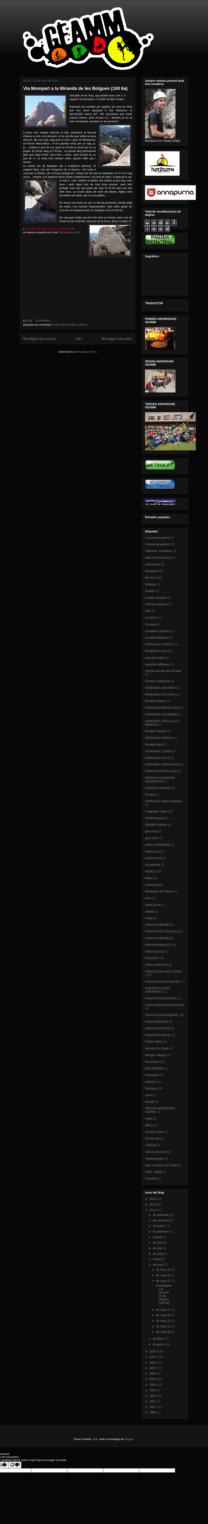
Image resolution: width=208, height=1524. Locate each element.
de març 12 (163, 1320)
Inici (78, 338)
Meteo (149, 878)
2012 (153, 1204)
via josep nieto (154, 1132)
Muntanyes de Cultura (159, 891)
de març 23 (163, 1269)
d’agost (158, 1237)
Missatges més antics (117, 338)
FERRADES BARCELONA (162, 707)
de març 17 (163, 1309)
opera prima (152, 904)
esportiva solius (155, 657)
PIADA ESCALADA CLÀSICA (70, 324)
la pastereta (152, 864)
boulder (150, 591)
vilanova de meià (155, 1151)
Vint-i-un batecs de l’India (161, 1165)
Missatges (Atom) (86, 351)
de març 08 (163, 1331)
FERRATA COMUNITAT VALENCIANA (160, 779)
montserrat (152, 884)
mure (148, 898)
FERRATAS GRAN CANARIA (163, 801)
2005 (153, 1379)
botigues (150, 584)
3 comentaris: (43, 320)
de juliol (158, 1242)
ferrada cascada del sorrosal (163, 671)
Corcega (150, 624)
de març (158, 1264)
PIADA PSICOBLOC (158, 1035)
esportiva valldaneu (157, 664)
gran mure (151, 838)
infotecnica (152, 851)
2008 (153, 1362)
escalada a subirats (157, 631)
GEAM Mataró (154, 818)
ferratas (150, 794)
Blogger (129, 1439)
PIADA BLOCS (154, 951)
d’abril (157, 1259)
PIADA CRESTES (156, 964)
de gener (159, 1344)
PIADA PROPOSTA (157, 1028)
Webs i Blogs (153, 1171)
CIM (147, 611)
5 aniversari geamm (157, 544)
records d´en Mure (156, 1048)
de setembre (161, 1231)
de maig (158, 1253)
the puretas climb (69, 232)
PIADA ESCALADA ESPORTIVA (157, 990)
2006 (153, 1373)
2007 (153, 1368)
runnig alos (152, 1075)
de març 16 (163, 1315)
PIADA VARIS (153, 1041)
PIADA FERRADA (156, 1021)
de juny (158, 1248)
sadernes (151, 1081)
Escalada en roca (156, 651)
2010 (153, 1351)
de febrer (159, 1338)
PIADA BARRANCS (157, 944)
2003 (153, 1390)
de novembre (161, 1220)
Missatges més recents (39, 338)
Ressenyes (152, 1061)
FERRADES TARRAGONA (162, 764)
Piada (148, 918)
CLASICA (151, 617)
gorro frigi (151, 831)
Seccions (151, 1088)
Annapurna (152, 571)
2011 (153, 1210)
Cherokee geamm (156, 604)
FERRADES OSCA (157, 758)
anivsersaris (152, 564)
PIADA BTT (152, 958)
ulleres (149, 1125)
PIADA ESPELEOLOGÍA (160, 998)
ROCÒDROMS (154, 1068)
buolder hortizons (156, 597)
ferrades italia (153, 744)
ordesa (149, 911)
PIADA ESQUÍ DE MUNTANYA (164, 1005)
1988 (153, 1412)
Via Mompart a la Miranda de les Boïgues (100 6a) (75, 88)
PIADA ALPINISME (157, 924)
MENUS (150, 871)
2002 (153, 1395)
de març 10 (163, 1326)
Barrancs (150, 577)
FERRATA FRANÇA (157, 788)
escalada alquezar (156, 637)
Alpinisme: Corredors (158, 551)
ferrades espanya (156, 731)
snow (148, 1095)
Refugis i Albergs (155, 1055)
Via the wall (152, 1138)
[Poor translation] (14, 1465)
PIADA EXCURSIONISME (161, 1015)
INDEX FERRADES (157, 844)
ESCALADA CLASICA (159, 644)
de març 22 (163, 1275)
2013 (153, 1198)
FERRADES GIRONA (158, 737)
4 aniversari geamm (157, 537)
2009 (153, 1356)
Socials (149, 1101)
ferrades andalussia (157, 681)
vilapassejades (154, 1158)
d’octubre (159, 1225)
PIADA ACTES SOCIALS (161, 931)
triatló (148, 1118)
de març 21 (163, 1280)
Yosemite (151, 1178)
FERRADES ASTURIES (160, 694)
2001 (153, 1401)
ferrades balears (155, 701)
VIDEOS (150, 1145)
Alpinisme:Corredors (158, 557)
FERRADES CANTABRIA (161, 714)
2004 (153, 1384)
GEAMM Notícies (156, 824)
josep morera (153, 858)
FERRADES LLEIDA (158, 751)
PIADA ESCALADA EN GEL (162, 981)
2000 (153, 1406)
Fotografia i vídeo (156, 811)
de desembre (161, 1215)
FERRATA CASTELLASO (161, 771)
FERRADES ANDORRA (160, 687)
